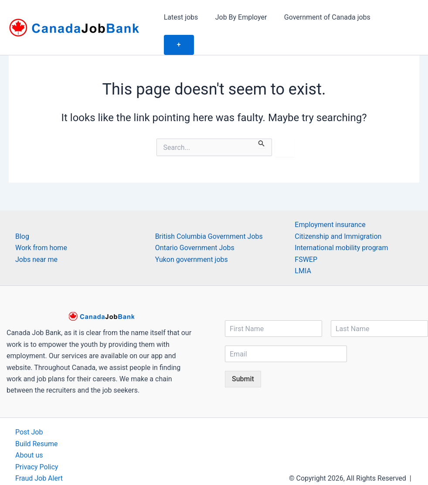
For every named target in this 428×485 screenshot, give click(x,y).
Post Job (29, 413)
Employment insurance (330, 205)
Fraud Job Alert (39, 458)
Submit (243, 360)
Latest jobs (185, 18)
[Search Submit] (261, 124)
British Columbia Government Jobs (209, 217)
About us (29, 435)
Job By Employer (242, 18)
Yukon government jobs (191, 240)
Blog (22, 217)
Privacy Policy (36, 447)
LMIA (303, 251)
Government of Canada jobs (325, 18)
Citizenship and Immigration (338, 217)
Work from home (41, 228)
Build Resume (36, 424)
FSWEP (306, 240)
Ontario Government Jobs (194, 228)
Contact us (32, 470)
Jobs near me (36, 240)
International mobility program (341, 228)
